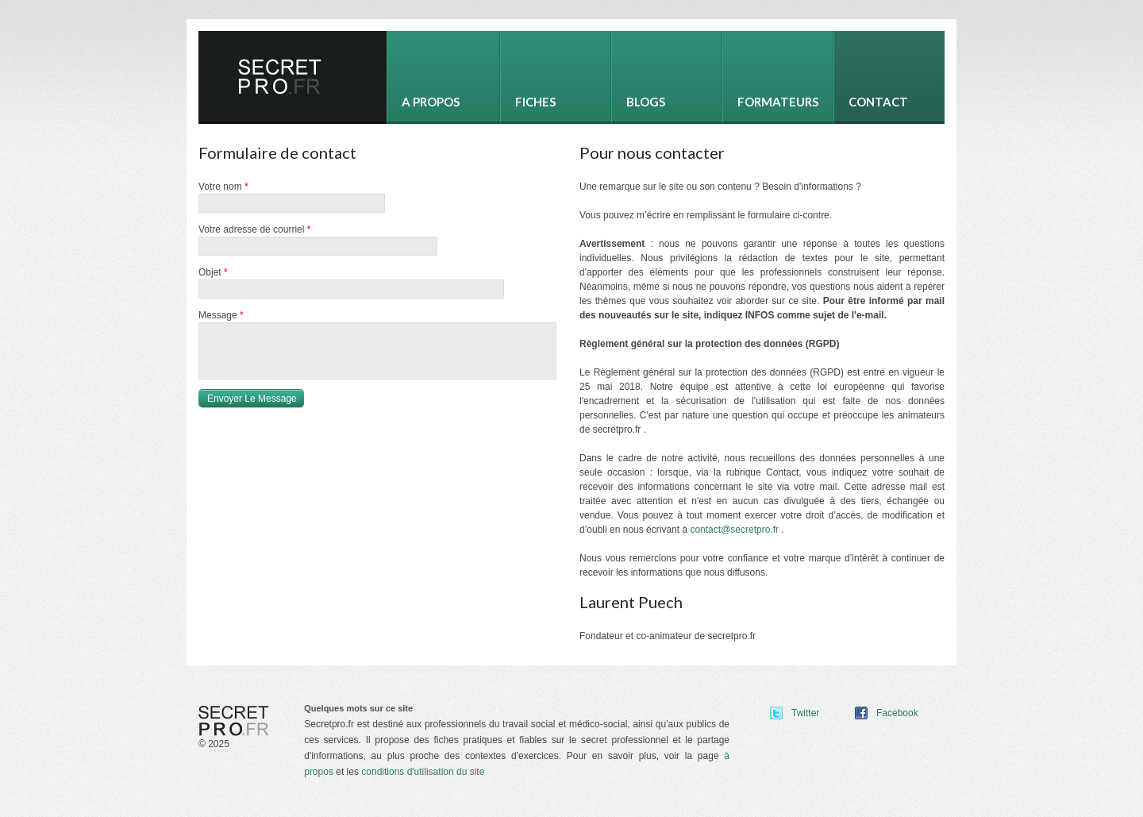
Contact (878, 101)
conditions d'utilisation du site (422, 771)
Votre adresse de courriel (254, 229)
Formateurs (777, 101)
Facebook (897, 713)
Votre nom (223, 186)
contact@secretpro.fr (734, 529)
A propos (431, 101)
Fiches (535, 101)
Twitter (805, 713)
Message (221, 315)
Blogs (645, 101)
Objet (213, 272)
